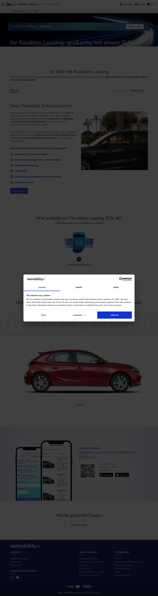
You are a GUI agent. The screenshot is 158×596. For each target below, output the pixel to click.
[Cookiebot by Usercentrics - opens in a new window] (121, 279)
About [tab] (116, 287)
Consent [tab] (42, 287)
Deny (43, 315)
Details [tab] (79, 287)
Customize (79, 315)
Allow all (114, 315)
